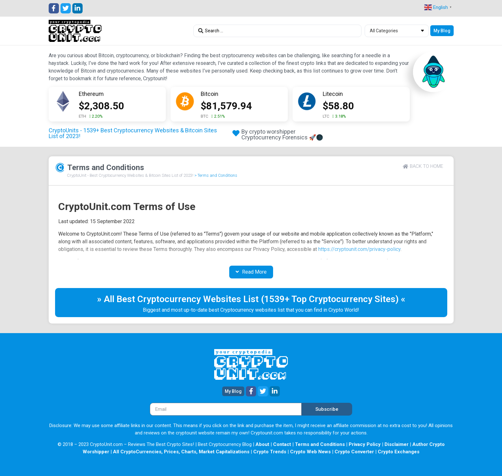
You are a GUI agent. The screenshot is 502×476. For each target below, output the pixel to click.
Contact (282, 444)
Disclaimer (397, 444)
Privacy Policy (365, 444)
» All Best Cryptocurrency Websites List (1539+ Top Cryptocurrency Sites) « (251, 299)
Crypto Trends (269, 452)
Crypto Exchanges (398, 452)
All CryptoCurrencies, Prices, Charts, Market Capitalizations (181, 452)
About (262, 444)
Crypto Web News (310, 452)
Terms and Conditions (320, 444)
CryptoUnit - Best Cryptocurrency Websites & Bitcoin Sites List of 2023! (130, 175)
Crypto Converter (354, 452)
